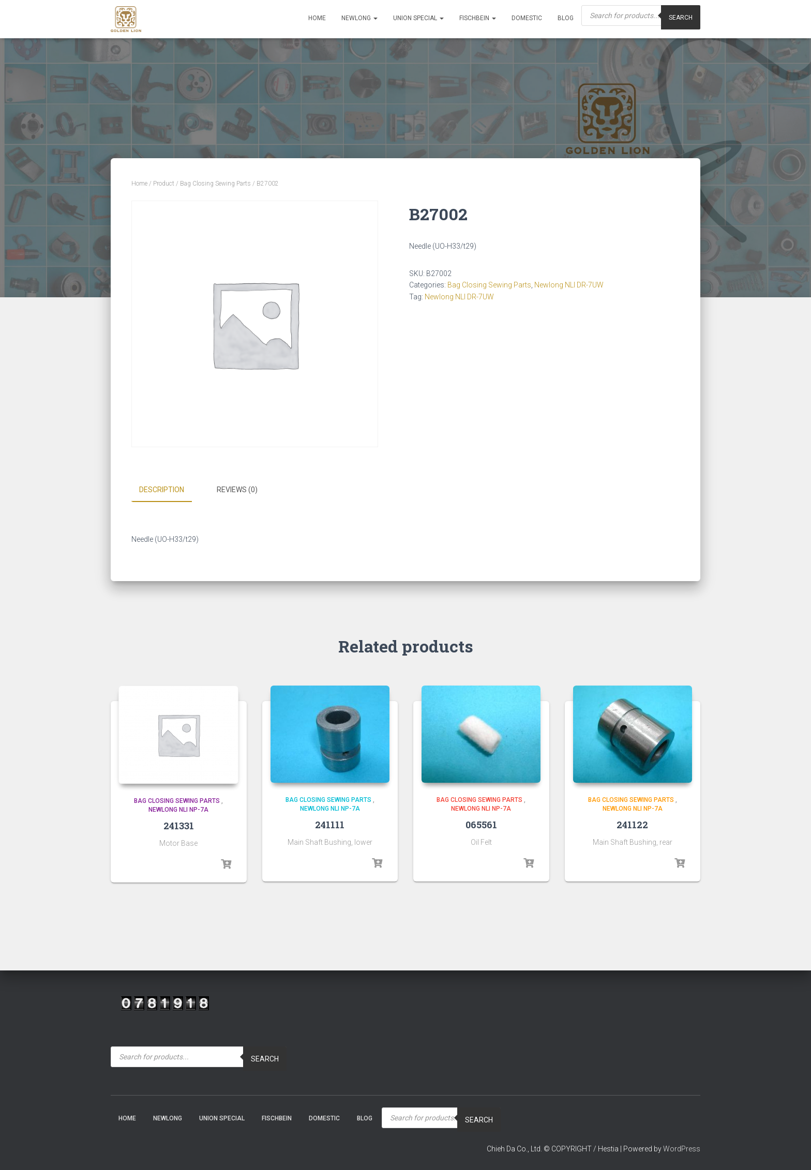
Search (265, 1059)
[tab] (169, 490)
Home (317, 18)
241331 (178, 825)
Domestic (527, 18)
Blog (566, 18)
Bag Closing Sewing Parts (215, 183)
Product (163, 183)
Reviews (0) (237, 489)
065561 (481, 824)
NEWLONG (359, 18)
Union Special (418, 18)
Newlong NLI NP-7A (178, 809)
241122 (632, 824)
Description (161, 489)
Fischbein (477, 18)
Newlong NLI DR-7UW (569, 285)
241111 (329, 824)
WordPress (681, 1149)
